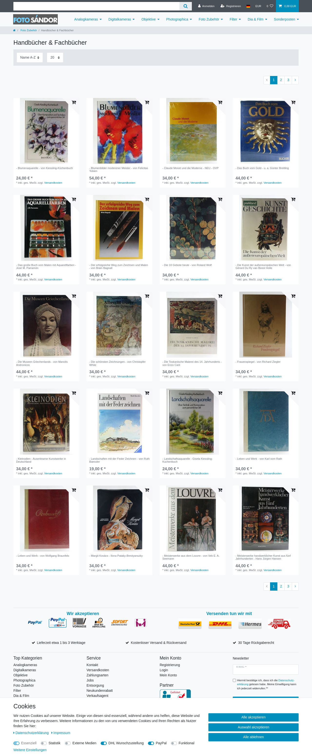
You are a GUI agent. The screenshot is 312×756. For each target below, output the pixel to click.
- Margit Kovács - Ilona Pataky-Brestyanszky (116, 555)
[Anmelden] (206, 6)
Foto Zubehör (209, 19)
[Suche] (185, 6)
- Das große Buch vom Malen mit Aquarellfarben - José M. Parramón (46, 266)
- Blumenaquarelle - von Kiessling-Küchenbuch (44, 168)
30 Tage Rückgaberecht (256, 643)
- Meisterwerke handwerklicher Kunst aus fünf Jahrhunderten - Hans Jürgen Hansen (263, 557)
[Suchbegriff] (96, 6)
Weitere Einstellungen (30, 750)
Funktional (187, 743)
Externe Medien (84, 743)
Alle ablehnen (253, 737)
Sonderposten (284, 19)
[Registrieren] (231, 6)
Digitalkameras (119, 19)
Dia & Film (255, 19)
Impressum (60, 733)
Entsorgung (95, 685)
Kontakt (92, 665)
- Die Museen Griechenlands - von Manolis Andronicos (42, 363)
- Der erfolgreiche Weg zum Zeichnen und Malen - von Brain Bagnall (118, 266)
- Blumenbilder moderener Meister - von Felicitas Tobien (118, 169)
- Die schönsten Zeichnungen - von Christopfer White (117, 363)
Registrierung (170, 665)
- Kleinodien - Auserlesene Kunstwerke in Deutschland (41, 460)
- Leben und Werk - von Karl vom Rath (258, 458)
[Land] (248, 6)
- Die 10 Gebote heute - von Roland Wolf (187, 265)
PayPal (161, 743)
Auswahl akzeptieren (253, 727)
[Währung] (258, 6)
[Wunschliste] (270, 6)
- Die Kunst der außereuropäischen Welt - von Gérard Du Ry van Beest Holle (263, 266)
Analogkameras (86, 19)
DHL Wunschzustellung (126, 743)
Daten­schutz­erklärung (31, 733)
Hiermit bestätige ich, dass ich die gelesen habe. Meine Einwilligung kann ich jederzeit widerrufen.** (266, 684)
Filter (233, 19)
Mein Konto (168, 675)
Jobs (90, 680)
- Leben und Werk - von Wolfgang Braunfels (42, 555)
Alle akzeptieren (253, 717)
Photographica (177, 19)
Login (164, 670)
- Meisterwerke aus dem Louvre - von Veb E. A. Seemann (190, 557)
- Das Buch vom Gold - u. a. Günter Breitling (262, 168)
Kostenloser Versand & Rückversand (158, 643)
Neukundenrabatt (100, 690)
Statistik (54, 743)
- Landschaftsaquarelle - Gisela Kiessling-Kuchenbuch (187, 460)
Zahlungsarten (97, 675)
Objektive (148, 19)
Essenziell (29, 743)
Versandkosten (53, 182)
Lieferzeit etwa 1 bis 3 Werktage (61, 643)
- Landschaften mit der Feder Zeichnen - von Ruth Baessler (119, 460)
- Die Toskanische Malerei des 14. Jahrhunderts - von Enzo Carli (192, 363)
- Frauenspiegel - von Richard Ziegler (258, 361)
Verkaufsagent (97, 696)
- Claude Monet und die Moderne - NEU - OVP (190, 168)
